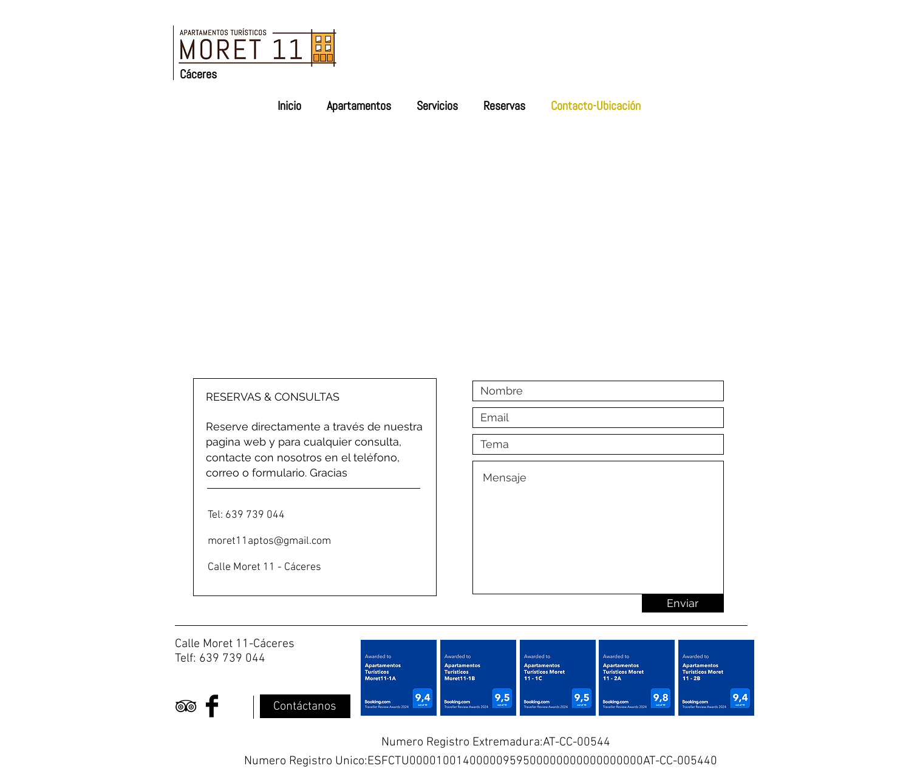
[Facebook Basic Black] (211, 706)
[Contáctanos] (305, 706)
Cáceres (198, 74)
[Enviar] (683, 603)
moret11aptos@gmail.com (269, 541)
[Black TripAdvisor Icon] (185, 706)
